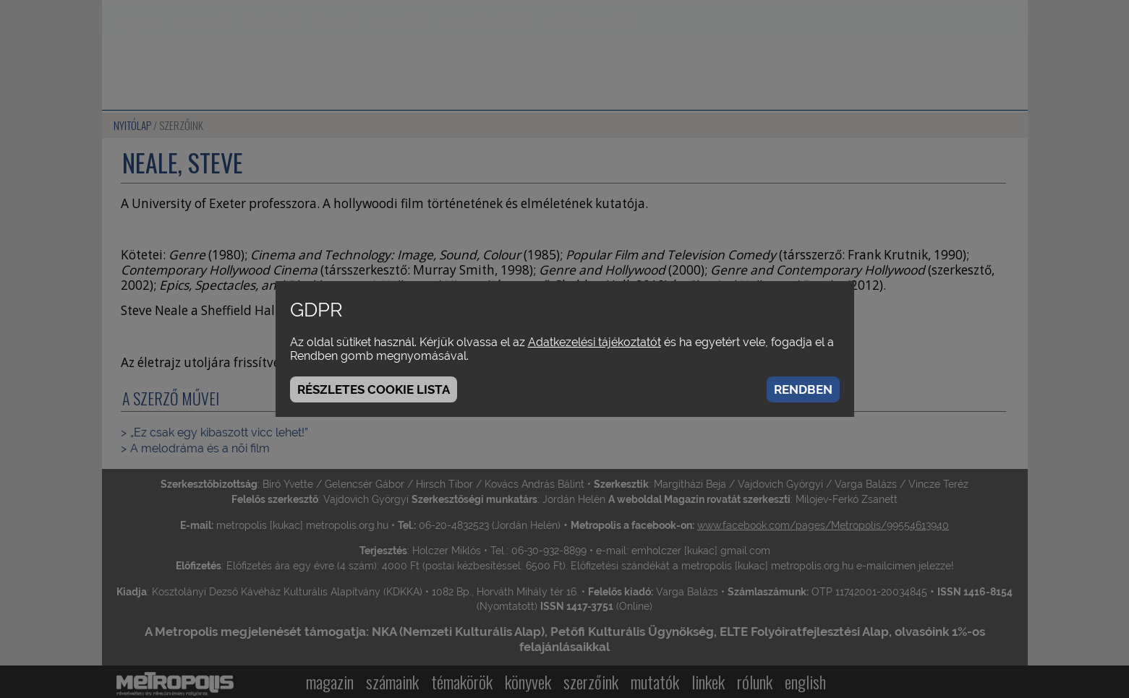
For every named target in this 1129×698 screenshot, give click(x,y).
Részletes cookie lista (373, 389)
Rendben (803, 389)
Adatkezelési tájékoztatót (594, 342)
